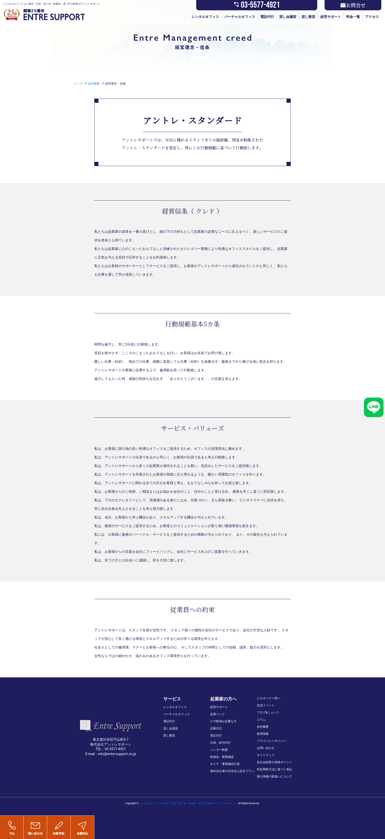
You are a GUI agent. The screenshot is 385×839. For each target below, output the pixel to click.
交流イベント (266, 705)
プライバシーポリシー (271, 741)
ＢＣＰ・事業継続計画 (225, 764)
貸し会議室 (287, 17)
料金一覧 (353, 17)
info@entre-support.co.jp (117, 754)
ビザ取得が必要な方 (223, 721)
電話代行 (267, 17)
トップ (78, 83)
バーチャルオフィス (239, 17)
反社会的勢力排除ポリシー (274, 762)
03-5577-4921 (257, 5)
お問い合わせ (266, 748)
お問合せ (353, 5)
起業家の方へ (223, 698)
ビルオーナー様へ (268, 698)
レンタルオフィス (205, 17)
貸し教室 (308, 17)
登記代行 (216, 735)
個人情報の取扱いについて (274, 776)
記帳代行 (216, 728)
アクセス (372, 17)
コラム (261, 719)
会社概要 (94, 83)
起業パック (217, 714)
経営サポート (330, 17)
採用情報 (263, 734)
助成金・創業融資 (222, 757)
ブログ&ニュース (268, 712)
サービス (172, 698)
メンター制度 (219, 749)
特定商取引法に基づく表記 (274, 769)
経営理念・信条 (115, 83)
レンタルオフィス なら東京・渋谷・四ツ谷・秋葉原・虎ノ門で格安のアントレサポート (187, 803)
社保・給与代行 (220, 742)
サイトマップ (266, 755)
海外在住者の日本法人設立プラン (232, 771)
